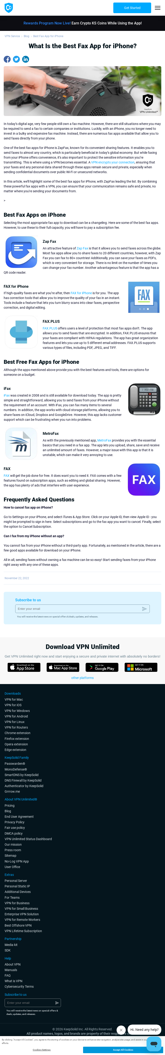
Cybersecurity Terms (19, 986)
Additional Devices (18, 892)
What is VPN (13, 981)
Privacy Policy (14, 822)
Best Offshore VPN (18, 925)
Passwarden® (15, 763)
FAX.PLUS (50, 328)
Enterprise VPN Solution (22, 914)
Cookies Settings (42, 1050)
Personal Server (16, 881)
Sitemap (10, 855)
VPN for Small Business (21, 908)
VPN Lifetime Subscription (23, 931)
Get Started (132, 8)
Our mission (13, 844)
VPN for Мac (14, 699)
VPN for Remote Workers (22, 920)
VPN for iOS (13, 705)
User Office (12, 867)
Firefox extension (17, 739)
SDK (8, 950)
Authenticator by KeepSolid (24, 786)
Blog (26, 36)
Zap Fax (82, 248)
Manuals (11, 970)
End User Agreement (19, 816)
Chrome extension (17, 733)
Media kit (11, 945)
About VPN (13, 964)
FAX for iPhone (81, 293)
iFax (7, 395)
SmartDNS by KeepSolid (22, 775)
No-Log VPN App (17, 861)
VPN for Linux (14, 722)
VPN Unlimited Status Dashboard (28, 839)
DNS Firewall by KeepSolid (23, 780)
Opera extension (16, 744)
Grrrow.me (12, 791)
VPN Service (12, 36)
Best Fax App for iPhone (48, 36)
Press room (13, 850)
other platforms (82, 678)
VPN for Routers (16, 727)
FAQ (8, 975)
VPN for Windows (17, 711)
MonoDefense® (16, 769)
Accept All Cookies (123, 1050)
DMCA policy (14, 833)
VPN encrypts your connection (113, 162)
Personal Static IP (17, 886)
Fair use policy (15, 828)
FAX (6, 475)
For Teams (12, 897)
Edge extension (15, 750)
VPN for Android (16, 716)
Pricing (10, 805)
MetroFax (104, 440)
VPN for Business (17, 903)
